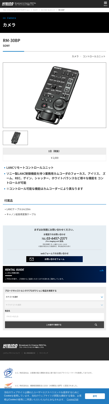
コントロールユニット (48, 10)
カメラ (35, 10)
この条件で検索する (53, 324)
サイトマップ (43, 353)
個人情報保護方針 (29, 353)
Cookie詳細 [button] (72, 399)
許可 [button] (95, 396)
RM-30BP (61, 10)
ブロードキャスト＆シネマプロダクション (16, 10)
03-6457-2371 (56, 238)
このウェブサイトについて (11, 353)
